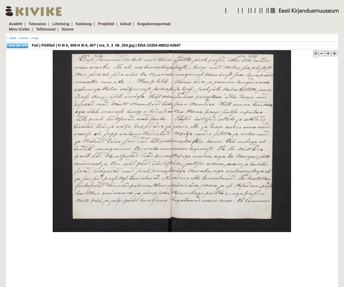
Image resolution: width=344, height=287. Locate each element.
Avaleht (15, 24)
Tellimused (45, 29)
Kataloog (84, 24)
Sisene (68, 29)
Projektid (106, 24)
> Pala (34, 38)
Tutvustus (37, 24)
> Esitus (23, 38)
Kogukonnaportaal (154, 24)
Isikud (125, 24)
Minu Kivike (19, 29)
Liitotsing (60, 24)
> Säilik (11, 38)
